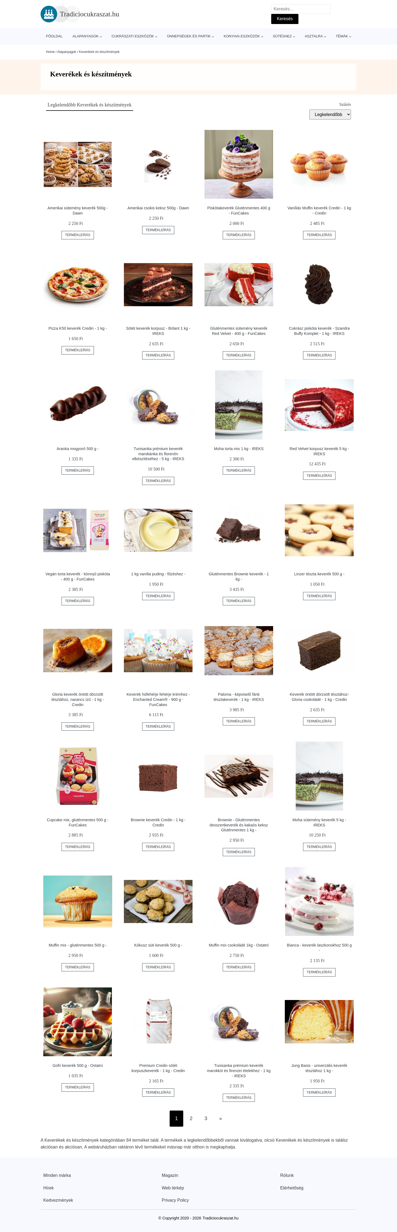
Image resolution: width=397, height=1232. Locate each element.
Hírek (48, 1188)
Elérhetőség (291, 1188)
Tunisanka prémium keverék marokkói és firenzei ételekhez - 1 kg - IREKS (239, 1070)
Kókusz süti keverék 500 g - (158, 945)
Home (50, 52)
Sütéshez (282, 36)
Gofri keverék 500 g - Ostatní (78, 1065)
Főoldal (54, 36)
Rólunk (287, 1175)
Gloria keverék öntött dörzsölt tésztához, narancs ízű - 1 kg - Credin (77, 699)
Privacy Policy (175, 1200)
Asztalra (314, 36)
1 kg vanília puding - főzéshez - (158, 574)
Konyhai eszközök (242, 36)
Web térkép (173, 1188)
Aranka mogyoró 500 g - (78, 449)
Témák (342, 36)
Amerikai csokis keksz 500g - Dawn (158, 208)
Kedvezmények (58, 1200)
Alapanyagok (85, 36)
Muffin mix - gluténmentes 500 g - (78, 945)
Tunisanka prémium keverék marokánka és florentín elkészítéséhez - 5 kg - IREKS (158, 454)
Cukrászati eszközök (133, 36)
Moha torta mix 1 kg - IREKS (239, 449)
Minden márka (57, 1175)
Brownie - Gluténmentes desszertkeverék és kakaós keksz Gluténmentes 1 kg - (239, 825)
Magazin (170, 1175)
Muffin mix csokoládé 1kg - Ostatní (239, 945)
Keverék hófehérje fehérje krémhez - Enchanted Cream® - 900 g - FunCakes (158, 699)
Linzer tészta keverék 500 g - (319, 574)
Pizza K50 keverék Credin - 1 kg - (77, 328)
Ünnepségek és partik (189, 36)
